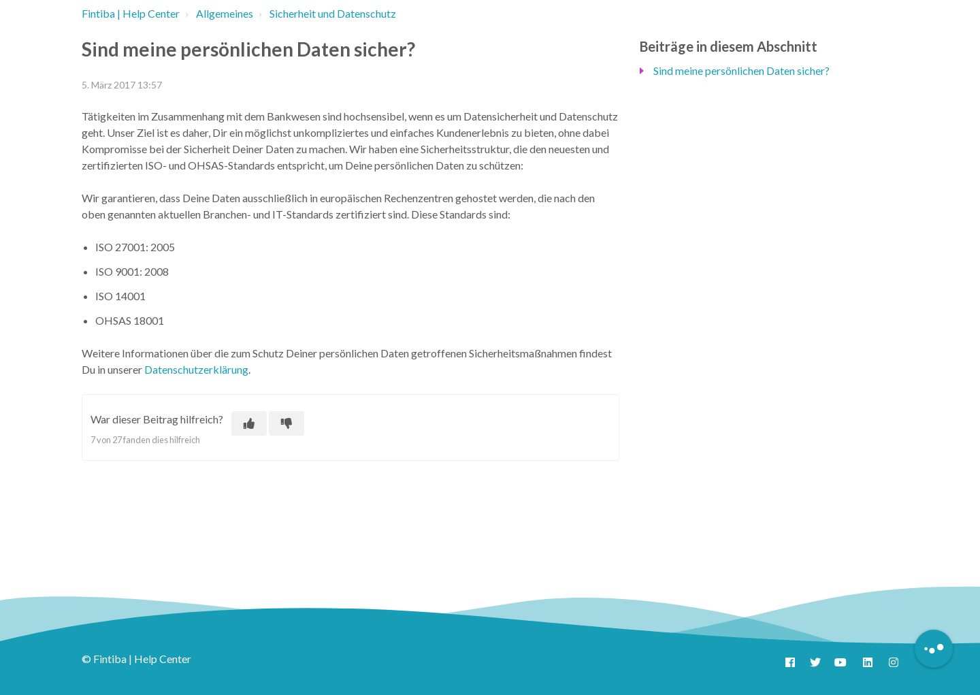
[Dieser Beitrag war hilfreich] (249, 423)
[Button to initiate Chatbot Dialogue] (934, 649)
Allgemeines (224, 13)
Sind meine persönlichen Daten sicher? (741, 70)
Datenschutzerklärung (196, 369)
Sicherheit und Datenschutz (333, 13)
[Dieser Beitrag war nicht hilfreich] (286, 423)
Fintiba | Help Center (131, 13)
